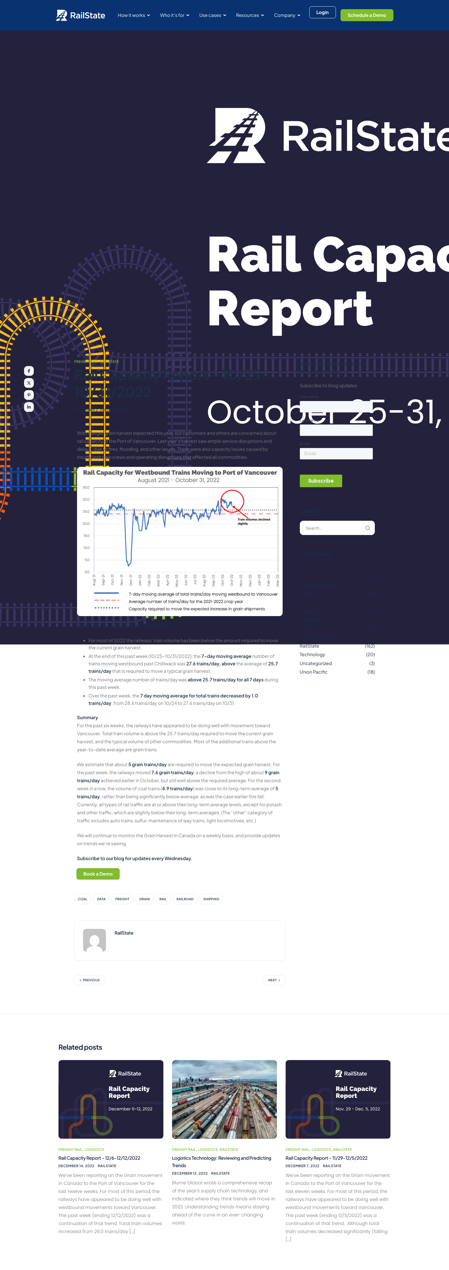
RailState (109, 361)
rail (163, 900)
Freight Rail (86, 361)
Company (287, 15)
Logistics (310, 628)
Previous (91, 981)
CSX (304, 602)
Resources (250, 15)
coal (82, 900)
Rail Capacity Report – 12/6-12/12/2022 (104, 1158)
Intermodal (312, 620)
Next (272, 981)
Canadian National (319, 585)
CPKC (306, 594)
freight (122, 900)
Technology (312, 654)
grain (144, 900)
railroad (185, 900)
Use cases (212, 15)
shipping (211, 900)
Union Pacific (314, 672)
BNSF (306, 576)
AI (302, 567)
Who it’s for (174, 15)
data (101, 900)
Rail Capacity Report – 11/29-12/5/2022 (331, 1158)
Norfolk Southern (318, 637)
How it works (134, 15)
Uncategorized (316, 663)
